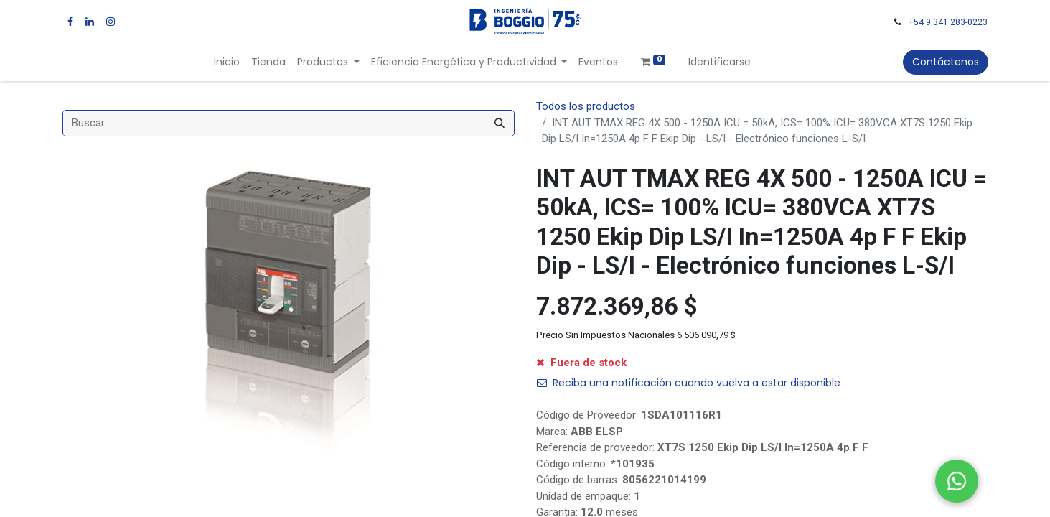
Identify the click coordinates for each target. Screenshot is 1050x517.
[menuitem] (226, 62)
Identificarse (719, 62)
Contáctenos (945, 62)
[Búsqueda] (499, 123)
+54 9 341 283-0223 (948, 22)
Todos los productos (585, 106)
